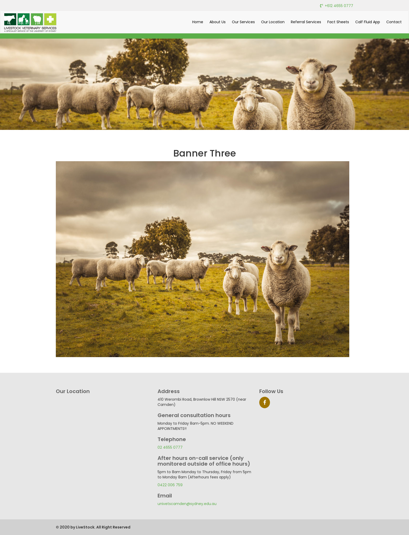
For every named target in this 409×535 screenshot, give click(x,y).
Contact (394, 22)
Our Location (273, 22)
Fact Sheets (338, 22)
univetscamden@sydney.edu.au (187, 503)
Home (197, 22)
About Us (217, 22)
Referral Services (306, 22)
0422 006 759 (170, 485)
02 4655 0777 (170, 447)
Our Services (243, 22)
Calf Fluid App (367, 22)
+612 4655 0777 (339, 5)
